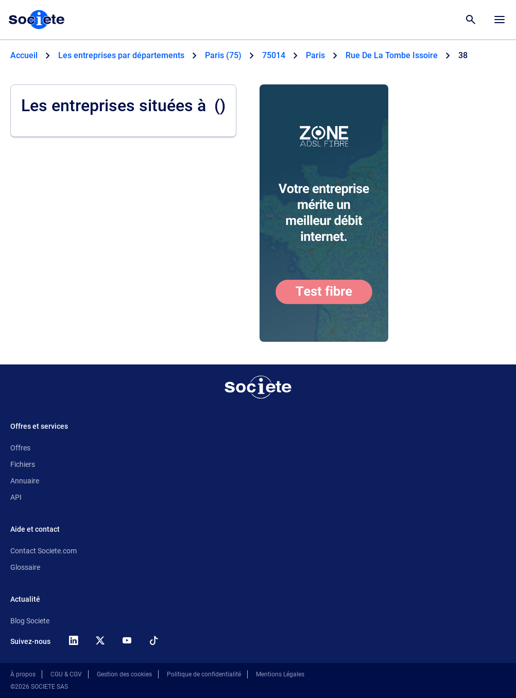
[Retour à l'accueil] (258, 387)
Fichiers (22, 464)
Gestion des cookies (124, 674)
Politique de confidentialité (204, 674)
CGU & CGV (66, 674)
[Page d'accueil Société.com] (36, 19)
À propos (23, 674)
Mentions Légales (280, 674)
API (16, 497)
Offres (20, 448)
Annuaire (24, 481)
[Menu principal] (499, 19)
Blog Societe (29, 621)
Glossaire (25, 567)
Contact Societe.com (43, 551)
